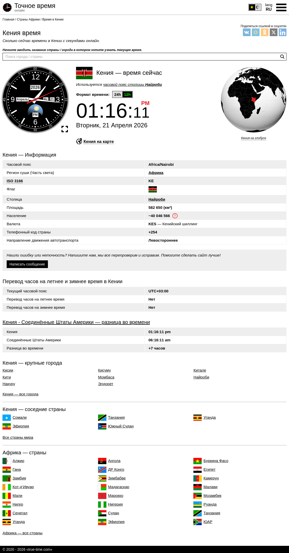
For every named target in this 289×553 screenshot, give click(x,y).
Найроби (157, 199)
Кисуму (104, 370)
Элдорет (105, 384)
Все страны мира (18, 437)
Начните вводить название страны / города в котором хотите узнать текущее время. (72, 50)
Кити (7, 377)
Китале (199, 370)
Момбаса (106, 377)
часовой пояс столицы (132, 84)
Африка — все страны (23, 533)
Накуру (9, 384)
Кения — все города (20, 394)
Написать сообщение (27, 264)
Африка (156, 172)
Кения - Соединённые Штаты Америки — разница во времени (76, 322)
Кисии (8, 370)
